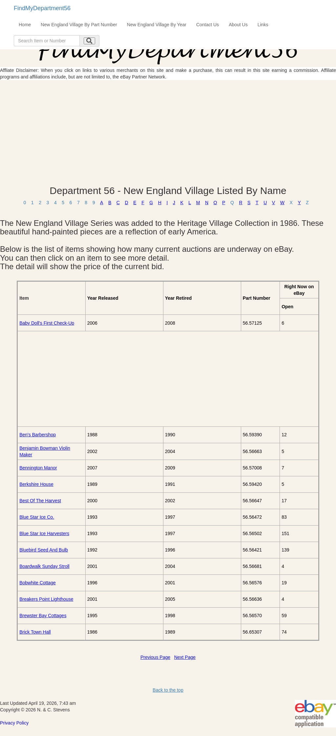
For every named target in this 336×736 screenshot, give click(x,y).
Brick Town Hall (35, 632)
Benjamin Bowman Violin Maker (44, 451)
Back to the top (168, 690)
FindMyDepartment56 (42, 8)
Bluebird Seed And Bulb (43, 549)
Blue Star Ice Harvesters (44, 533)
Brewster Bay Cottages (42, 615)
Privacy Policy (14, 722)
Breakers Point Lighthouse (46, 599)
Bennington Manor (38, 467)
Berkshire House (36, 484)
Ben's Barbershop (37, 434)
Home (25, 24)
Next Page (185, 657)
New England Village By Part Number (79, 24)
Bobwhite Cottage (37, 582)
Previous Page (155, 657)
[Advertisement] (168, 133)
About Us (238, 24)
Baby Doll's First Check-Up (46, 323)
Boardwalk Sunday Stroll (44, 566)
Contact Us (207, 24)
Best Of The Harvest (40, 500)
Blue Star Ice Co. (36, 517)
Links (263, 24)
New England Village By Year (156, 24)
